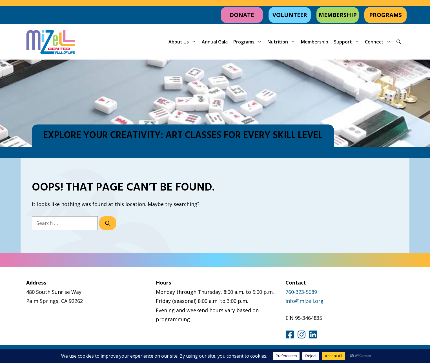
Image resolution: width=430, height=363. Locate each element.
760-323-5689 (301, 291)
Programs (249, 42)
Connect (379, 42)
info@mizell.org (304, 301)
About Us (184, 42)
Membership (314, 42)
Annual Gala (215, 42)
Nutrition (282, 42)
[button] (399, 42)
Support (348, 42)
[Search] (107, 223)
